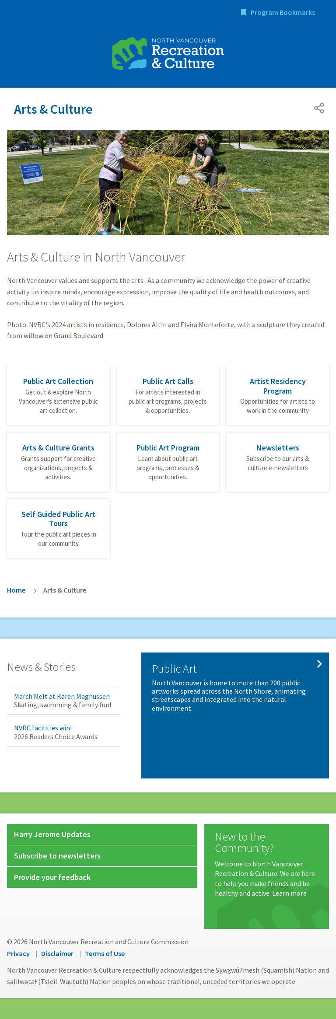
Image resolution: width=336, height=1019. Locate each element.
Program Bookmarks (283, 12)
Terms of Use (105, 953)
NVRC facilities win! (43, 727)
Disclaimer (57, 953)
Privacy (18, 953)
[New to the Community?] (266, 864)
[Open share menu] (319, 108)
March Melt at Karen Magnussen (62, 696)
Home (16, 590)
